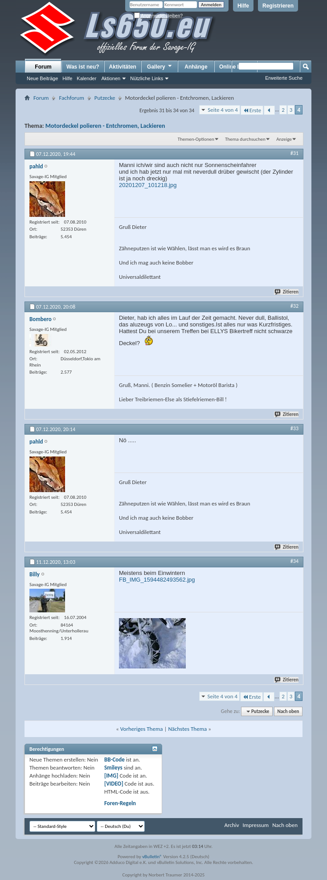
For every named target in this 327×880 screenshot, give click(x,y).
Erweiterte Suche (283, 78)
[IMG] (111, 775)
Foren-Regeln (120, 803)
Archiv (231, 825)
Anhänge (195, 67)
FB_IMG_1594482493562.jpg (157, 579)
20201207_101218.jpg (147, 185)
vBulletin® (152, 857)
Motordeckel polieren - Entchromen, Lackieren (105, 126)
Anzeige (284, 139)
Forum (43, 67)
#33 (294, 428)
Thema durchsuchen (245, 139)
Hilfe (243, 6)
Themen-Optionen (196, 139)
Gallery (160, 66)
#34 (294, 561)
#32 (294, 306)
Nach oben (288, 711)
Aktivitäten (122, 67)
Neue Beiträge (42, 78)
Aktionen (110, 78)
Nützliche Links (146, 78)
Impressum (255, 825)
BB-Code (114, 759)
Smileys (113, 767)
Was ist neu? (82, 67)
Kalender (86, 78)
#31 (294, 153)
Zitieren (286, 292)
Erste (252, 110)
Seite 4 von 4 (223, 109)
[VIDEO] (113, 783)
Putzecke (104, 97)
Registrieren (278, 6)
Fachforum (71, 97)
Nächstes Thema (187, 728)
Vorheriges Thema (141, 728)
